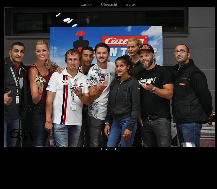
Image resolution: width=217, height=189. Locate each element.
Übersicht (109, 4)
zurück (86, 4)
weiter (131, 4)
